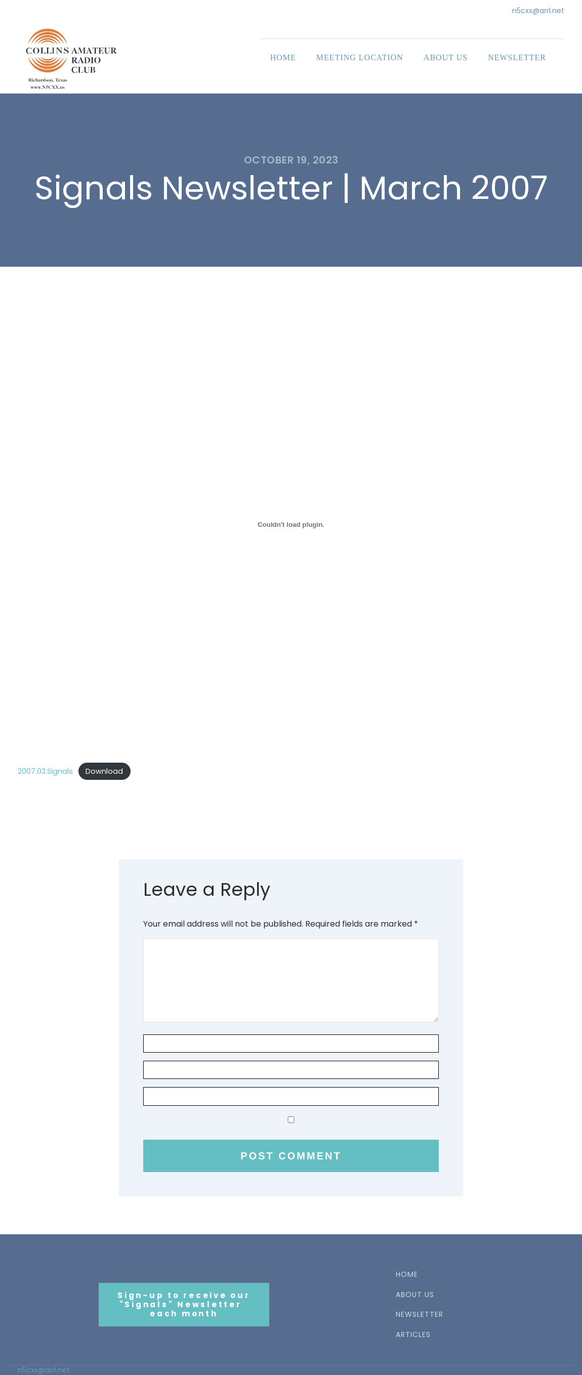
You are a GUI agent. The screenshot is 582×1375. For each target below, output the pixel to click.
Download (104, 771)
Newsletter (517, 57)
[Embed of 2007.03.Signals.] (291, 525)
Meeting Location (359, 57)
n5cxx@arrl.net (538, 11)
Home (283, 57)
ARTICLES (413, 1335)
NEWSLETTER (419, 1314)
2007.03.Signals (45, 771)
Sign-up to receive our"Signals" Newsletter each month (184, 1304)
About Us (446, 57)
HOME (407, 1274)
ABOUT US (415, 1295)
